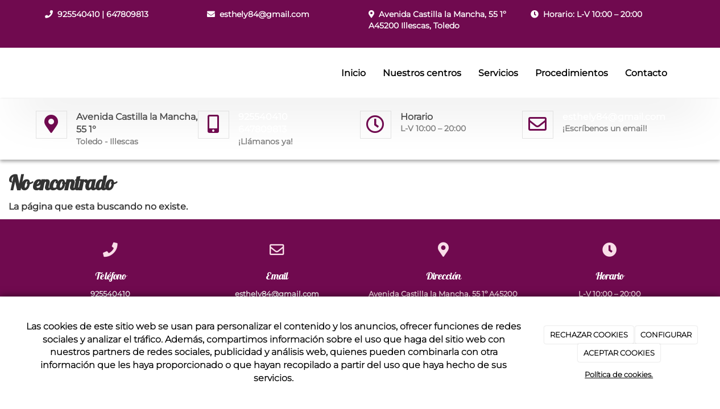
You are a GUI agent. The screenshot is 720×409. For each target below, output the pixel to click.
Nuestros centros (422, 73)
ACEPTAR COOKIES (619, 352)
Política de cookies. (619, 374)
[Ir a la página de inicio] (33, 73)
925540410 (78, 14)
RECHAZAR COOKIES (589, 334)
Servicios (498, 73)
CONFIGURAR (666, 334)
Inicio (353, 73)
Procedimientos (571, 73)
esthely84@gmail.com (264, 14)
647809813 (127, 14)
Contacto (646, 73)
